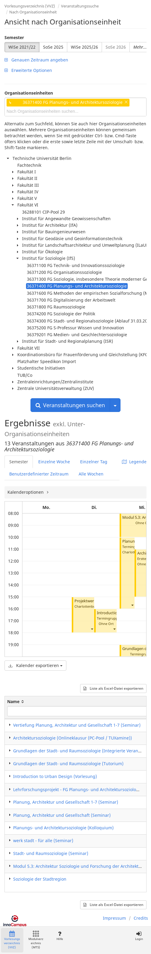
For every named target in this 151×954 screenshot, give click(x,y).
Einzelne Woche (54, 461)
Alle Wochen (91, 474)
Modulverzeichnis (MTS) (35, 940)
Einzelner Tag (93, 461)
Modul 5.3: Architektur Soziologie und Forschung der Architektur (78, 866)
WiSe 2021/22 (22, 47)
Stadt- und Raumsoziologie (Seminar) (50, 853)
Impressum (114, 918)
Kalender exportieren (35, 665)
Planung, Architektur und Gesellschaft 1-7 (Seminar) (65, 802)
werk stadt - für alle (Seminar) (43, 840)
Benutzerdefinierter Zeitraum (38, 474)
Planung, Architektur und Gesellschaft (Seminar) (62, 815)
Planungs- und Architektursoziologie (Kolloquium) (63, 827)
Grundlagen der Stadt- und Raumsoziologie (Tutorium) (68, 763)
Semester (14, 37)
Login (139, 936)
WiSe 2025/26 (84, 47)
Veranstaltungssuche (80, 6)
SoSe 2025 (53, 47)
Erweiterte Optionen (28, 70)
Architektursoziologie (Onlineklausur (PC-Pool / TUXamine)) (72, 738)
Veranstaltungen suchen (70, 405)
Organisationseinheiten (28, 93)
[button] (91, 629)
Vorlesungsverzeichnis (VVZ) (29, 6)
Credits (141, 918)
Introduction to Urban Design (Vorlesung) (55, 776)
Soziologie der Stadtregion (39, 879)
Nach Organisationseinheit (33, 12)
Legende (134, 461)
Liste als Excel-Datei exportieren (113, 688)
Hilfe (59, 936)
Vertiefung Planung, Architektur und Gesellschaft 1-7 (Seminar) (77, 725)
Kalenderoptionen (26, 492)
